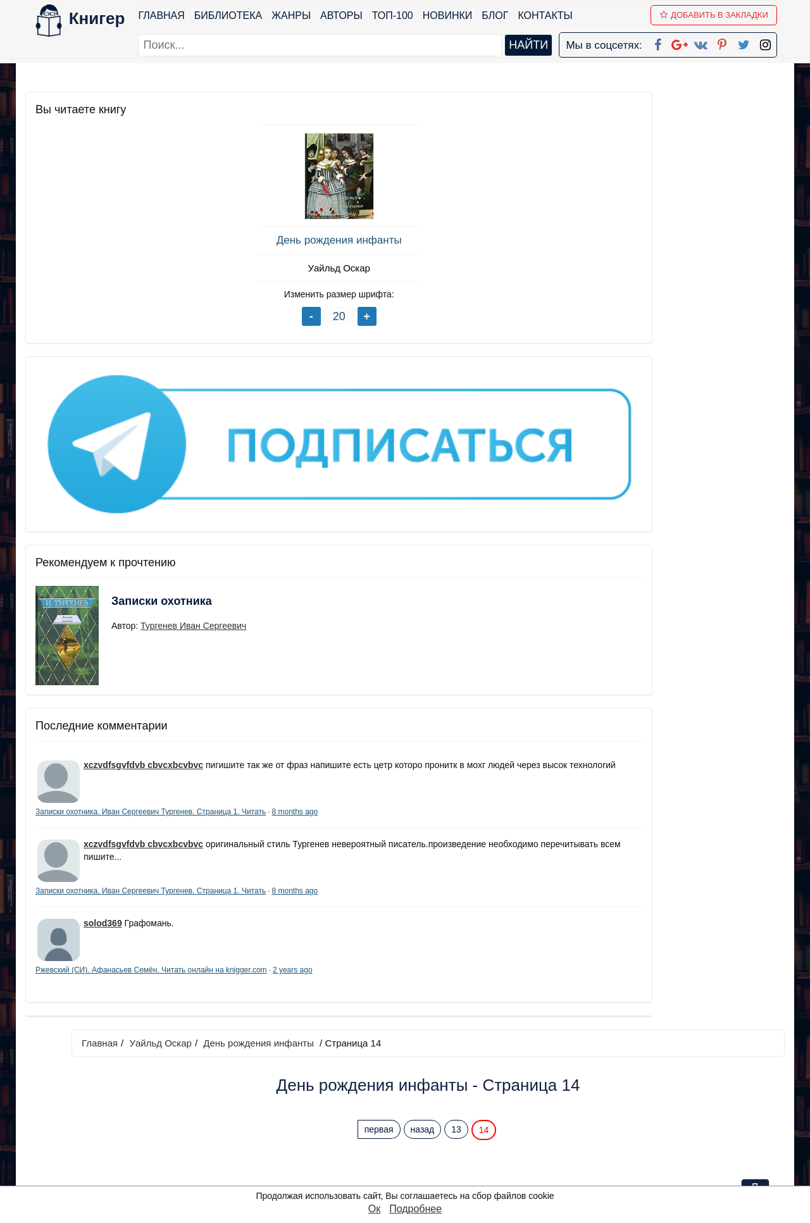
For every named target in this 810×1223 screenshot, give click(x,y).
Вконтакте (425, 1109)
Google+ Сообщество (453, 1093)
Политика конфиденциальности (654, 1076)
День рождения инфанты (120, 240)
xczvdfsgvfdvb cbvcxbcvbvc (143, 653)
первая (455, 192)
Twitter (416, 1142)
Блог (502, 15)
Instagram (423, 1158)
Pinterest (420, 1126)
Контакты (552, 15)
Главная (169, 15)
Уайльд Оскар (120, 268)
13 (533, 192)
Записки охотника (136, 497)
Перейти (525, 655)
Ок (374, 1208)
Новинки (455, 15)
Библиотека (235, 15)
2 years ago (140, 933)
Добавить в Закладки (722, 15)
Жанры (298, 15)
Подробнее (415, 1208)
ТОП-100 (399, 15)
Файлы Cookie (613, 1093)
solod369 (103, 876)
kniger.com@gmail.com (662, 1060)
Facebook (421, 1060)
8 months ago (134, 725)
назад (499, 192)
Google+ (422, 1076)
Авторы (349, 15)
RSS (411, 1175)
